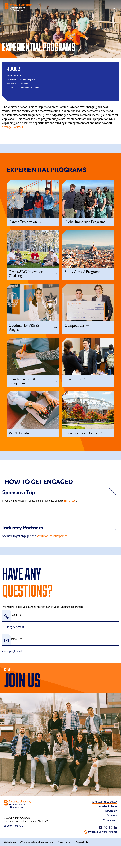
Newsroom (111, 811)
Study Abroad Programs (82, 272)
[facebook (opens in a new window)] (100, 827)
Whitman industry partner (52, 536)
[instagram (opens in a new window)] (115, 827)
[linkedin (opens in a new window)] (110, 827)
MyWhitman (110, 820)
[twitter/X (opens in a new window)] (105, 827)
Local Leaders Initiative (81, 433)
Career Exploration (23, 222)
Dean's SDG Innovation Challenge (23, 87)
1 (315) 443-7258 (14, 627)
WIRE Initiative (14, 75)
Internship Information (17, 83)
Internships (73, 379)
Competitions (74, 326)
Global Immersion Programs (85, 222)
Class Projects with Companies (22, 381)
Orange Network (12, 127)
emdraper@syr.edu (12, 651)
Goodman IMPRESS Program (21, 79)
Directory (111, 815)
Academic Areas (108, 806)
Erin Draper (70, 500)
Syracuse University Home (102, 831)
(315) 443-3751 (13, 825)
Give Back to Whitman (104, 802)
